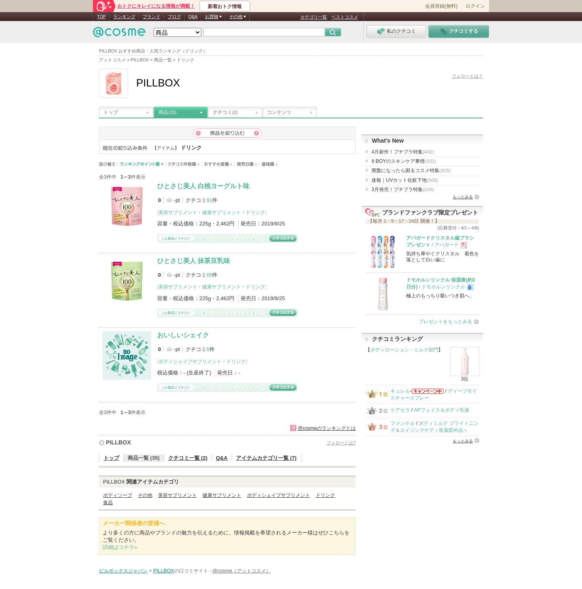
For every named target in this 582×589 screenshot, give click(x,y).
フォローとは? (341, 442)
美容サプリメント (177, 212)
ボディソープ (117, 495)
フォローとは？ (467, 76)
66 (209, 275)
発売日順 (247, 164)
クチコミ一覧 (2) (188, 458)
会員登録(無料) (441, 6)
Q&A (193, 16)
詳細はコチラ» (120, 547)
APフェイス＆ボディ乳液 (441, 410)
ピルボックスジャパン (123, 571)
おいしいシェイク (183, 335)
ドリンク (255, 212)
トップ (110, 112)
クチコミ (225, 112)
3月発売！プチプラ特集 (402, 189)
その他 (145, 495)
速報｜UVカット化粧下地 (404, 180)
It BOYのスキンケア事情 (403, 161)
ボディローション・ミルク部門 (404, 350)
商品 (167, 112)
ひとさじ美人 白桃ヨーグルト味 (203, 186)
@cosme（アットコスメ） (242, 571)
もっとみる (463, 197)
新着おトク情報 (225, 6)
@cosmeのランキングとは (326, 428)
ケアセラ (400, 410)
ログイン (475, 6)
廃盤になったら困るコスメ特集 (411, 170)
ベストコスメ (344, 17)
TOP (101, 16)
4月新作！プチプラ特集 (402, 152)
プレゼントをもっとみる (445, 321)
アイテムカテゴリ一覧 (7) (266, 458)
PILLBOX (118, 442)
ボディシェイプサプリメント (189, 361)
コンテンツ (279, 112)
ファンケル (402, 423)
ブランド (151, 16)
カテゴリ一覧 (313, 17)
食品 (108, 502)
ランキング (124, 16)
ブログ (174, 16)
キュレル (400, 391)
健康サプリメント (221, 212)
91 (209, 200)
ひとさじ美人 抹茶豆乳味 (193, 260)
